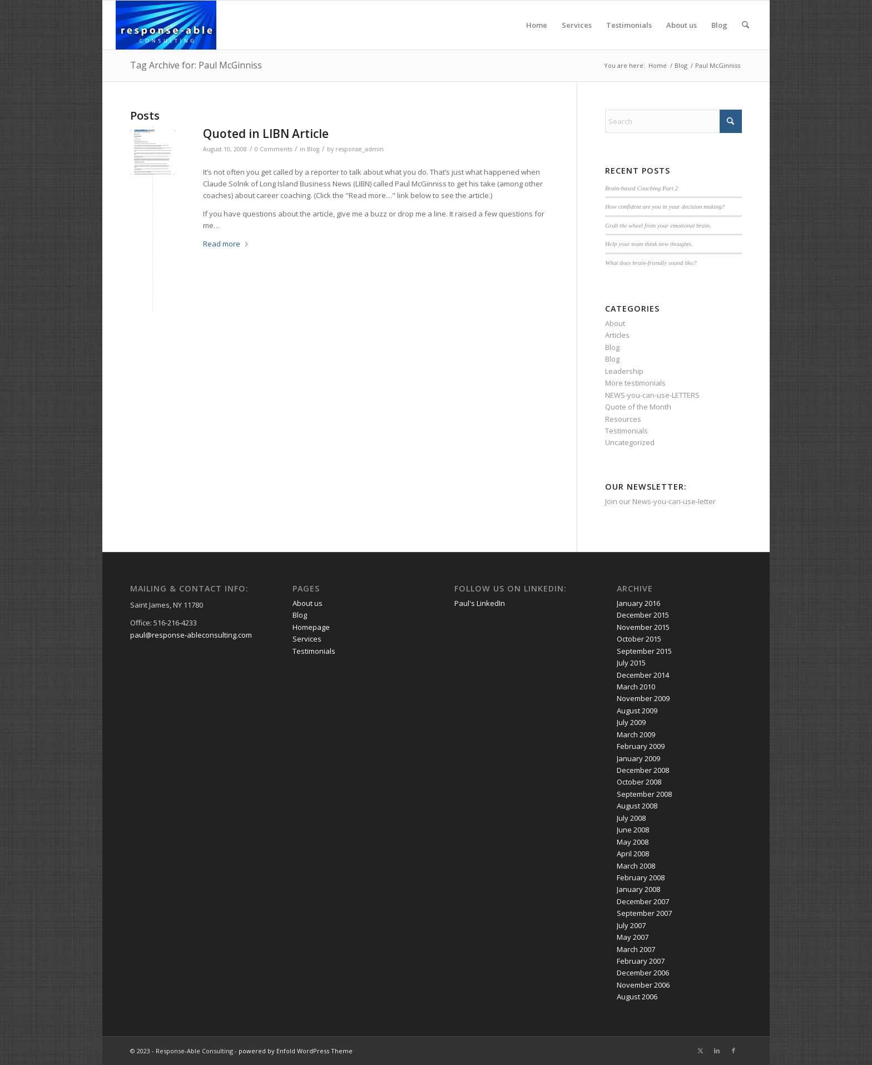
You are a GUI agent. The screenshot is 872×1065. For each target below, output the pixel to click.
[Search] (745, 25)
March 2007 (636, 949)
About (615, 323)
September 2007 (644, 913)
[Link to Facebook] (733, 1050)
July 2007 (631, 925)
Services (577, 25)
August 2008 (637, 806)
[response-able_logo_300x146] (166, 25)
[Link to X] (700, 1050)
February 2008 (641, 877)
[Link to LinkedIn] (716, 1050)
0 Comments (273, 149)
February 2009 (641, 746)
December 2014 (643, 675)
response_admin (359, 149)
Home (536, 25)
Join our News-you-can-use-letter (660, 501)
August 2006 (637, 997)
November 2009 (643, 698)
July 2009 (631, 722)
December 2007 (643, 901)
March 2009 (636, 734)
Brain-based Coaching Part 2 (641, 188)
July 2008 (631, 818)
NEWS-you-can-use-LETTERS (652, 395)
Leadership (624, 371)
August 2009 (637, 711)
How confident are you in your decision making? (665, 206)
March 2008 (636, 866)
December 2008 (643, 770)
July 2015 (631, 663)
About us (681, 25)
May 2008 (632, 842)
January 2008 (638, 889)
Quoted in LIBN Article (266, 133)
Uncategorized (630, 442)
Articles (617, 335)
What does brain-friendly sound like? (650, 262)
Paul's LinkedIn (479, 603)
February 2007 (641, 961)
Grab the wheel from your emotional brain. (658, 225)
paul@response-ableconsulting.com (191, 635)
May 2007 (632, 937)
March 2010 (636, 687)
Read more (226, 244)
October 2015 (639, 639)
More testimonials (635, 383)
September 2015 (644, 651)
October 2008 (639, 782)
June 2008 (633, 830)
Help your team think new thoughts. (649, 243)
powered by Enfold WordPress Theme (296, 1051)
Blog (719, 25)
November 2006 (643, 985)
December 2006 (643, 973)
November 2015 (643, 627)
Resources (623, 419)
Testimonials (629, 25)
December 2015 (643, 615)
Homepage (311, 627)
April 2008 (633, 854)
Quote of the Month (638, 407)
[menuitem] (745, 25)
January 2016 (638, 603)
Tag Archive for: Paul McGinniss (196, 65)
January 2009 (638, 758)
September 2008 (644, 794)
